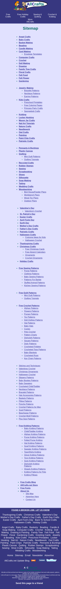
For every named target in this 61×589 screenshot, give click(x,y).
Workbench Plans (32, 195)
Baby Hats (28, 326)
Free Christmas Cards (34, 249)
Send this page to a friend (29, 583)
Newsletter (37, 555)
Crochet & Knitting (52, 15)
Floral (12, 535)
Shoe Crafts (17, 548)
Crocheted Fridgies (32, 347)
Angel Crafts (8, 527)
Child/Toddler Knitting (33, 431)
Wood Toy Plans (31, 198)
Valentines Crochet (27, 369)
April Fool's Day (25, 520)
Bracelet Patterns (31, 91)
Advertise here (16, 577)
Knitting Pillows (31, 475)
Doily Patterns (30, 344)
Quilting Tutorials (31, 159)
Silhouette (30, 548)
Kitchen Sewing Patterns (35, 286)
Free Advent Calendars (35, 252)
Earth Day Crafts (51, 517)
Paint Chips (16, 543)
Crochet (39, 530)
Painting (4, 543)
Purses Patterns (31, 314)
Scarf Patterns (25, 410)
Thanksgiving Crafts (12, 515)
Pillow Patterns (25, 401)
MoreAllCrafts (30, 20)
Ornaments (30, 255)
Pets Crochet (30, 332)
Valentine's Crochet (33, 211)
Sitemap (19, 555)
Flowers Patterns (31, 311)
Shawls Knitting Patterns (35, 469)
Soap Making (42, 548)
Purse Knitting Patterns (34, 437)
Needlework (41, 540)
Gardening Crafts (25, 535)
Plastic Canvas (9, 545)
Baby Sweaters (25, 383)
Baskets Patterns (26, 398)
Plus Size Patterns (27, 419)
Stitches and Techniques (29, 366)
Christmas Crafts (32, 515)
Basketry (33, 527)
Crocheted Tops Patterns (35, 350)
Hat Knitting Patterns (33, 443)
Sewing (5, 548)
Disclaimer (46, 577)
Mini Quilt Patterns (32, 156)
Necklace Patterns (32, 93)
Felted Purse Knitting (33, 440)
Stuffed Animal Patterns (34, 283)
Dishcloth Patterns (32, 338)
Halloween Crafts (22, 522)
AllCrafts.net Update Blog (16, 560)
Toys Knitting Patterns (33, 458)
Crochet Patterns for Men (30, 407)
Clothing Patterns (31, 274)
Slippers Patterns (26, 377)
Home (10, 555)
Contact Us (30, 500)
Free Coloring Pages (33, 105)
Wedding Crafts (22, 550)
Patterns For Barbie (32, 280)
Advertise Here (32, 497)
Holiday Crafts (40, 522)
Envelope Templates (33, 54)
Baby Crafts (22, 527)
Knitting (48, 530)
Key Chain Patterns (32, 358)
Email (27, 555)
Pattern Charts (30, 335)
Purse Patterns (30, 271)
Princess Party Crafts (33, 108)
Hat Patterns (29, 323)
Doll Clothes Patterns (33, 320)
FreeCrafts (8, 15)
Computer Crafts (25, 530)
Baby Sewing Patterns (34, 277)
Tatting (54, 548)
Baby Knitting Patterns (34, 428)
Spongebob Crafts (32, 111)
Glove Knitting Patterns (34, 455)
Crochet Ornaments (33, 258)
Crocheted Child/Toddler (29, 386)
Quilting (22, 545)
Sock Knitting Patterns (34, 461)
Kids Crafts (21, 537)
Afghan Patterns (31, 308)
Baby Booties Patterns (28, 380)
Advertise (49, 555)
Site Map (29, 494)
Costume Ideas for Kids (35, 237)
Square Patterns (31, 341)
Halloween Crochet (33, 240)
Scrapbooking (52, 545)
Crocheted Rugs (31, 355)
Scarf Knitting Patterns (34, 446)
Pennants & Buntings (50, 543)
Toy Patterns (29, 317)
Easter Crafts (9, 520)
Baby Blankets (30, 353)
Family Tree (37, 532)
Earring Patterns (31, 96)
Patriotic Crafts (30, 543)
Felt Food (49, 532)
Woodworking (39, 550)
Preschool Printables (33, 102)
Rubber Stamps (35, 545)
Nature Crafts (26, 540)
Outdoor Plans (30, 201)
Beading (44, 527)
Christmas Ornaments (28, 372)
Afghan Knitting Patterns (35, 434)
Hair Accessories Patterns (30, 395)
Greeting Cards (43, 535)
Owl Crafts (54, 540)
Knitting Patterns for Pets (35, 472)
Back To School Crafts (46, 520)
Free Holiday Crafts (22, 15)
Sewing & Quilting (37, 15)
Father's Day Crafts (31, 517)
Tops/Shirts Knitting (32, 452)
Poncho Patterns (26, 404)
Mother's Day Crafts (10, 517)
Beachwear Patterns (28, 413)
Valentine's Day (49, 515)
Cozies (27, 329)
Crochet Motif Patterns (29, 416)
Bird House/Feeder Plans (35, 192)
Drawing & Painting (19, 532)
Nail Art (14, 540)
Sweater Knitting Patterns (35, 449)
